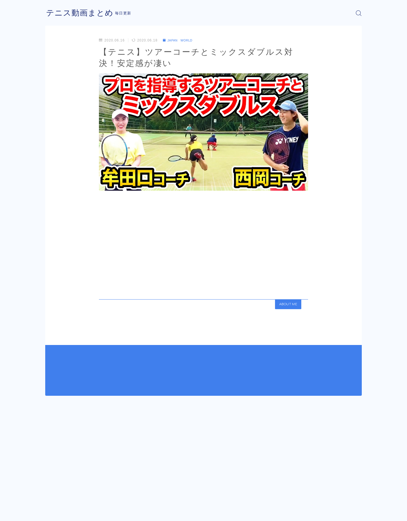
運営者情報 (54, 513)
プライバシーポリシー (93, 513)
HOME (51, 496)
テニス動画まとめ (82, 13)
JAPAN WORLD (180, 40)
